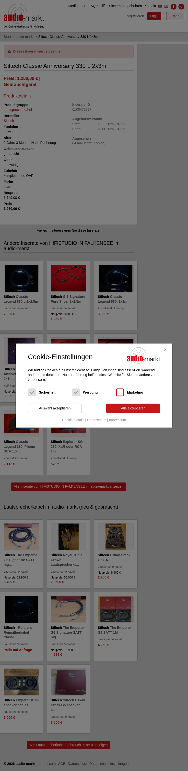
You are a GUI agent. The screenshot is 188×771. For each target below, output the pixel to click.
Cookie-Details (73, 420)
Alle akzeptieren (133, 408)
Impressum (117, 420)
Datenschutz (96, 420)
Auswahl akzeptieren (54, 408)
